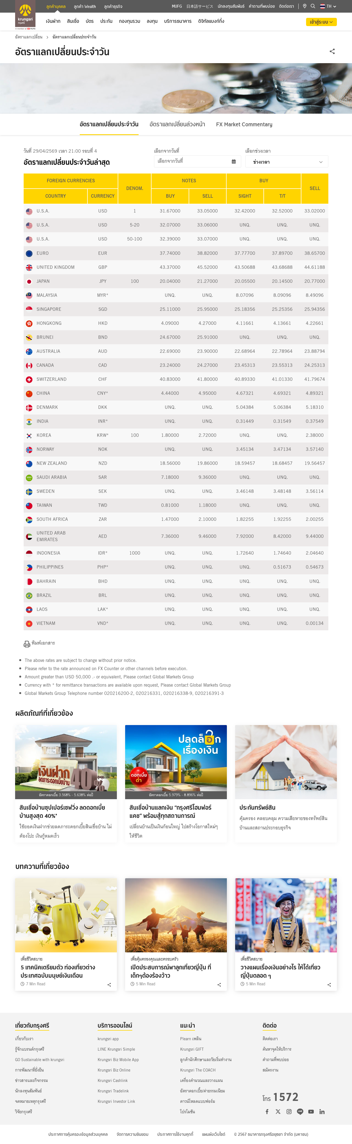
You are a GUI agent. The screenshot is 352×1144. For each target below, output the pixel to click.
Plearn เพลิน (190, 1038)
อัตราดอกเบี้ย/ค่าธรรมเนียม (202, 1091)
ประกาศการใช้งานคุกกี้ (175, 1134)
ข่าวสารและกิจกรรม (31, 1080)
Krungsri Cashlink (113, 1080)
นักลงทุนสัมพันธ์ (231, 6)
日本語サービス (199, 6)
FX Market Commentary (244, 124)
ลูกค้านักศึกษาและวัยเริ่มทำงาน (206, 1059)
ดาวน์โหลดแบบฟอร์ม (197, 1101)
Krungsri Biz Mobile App (118, 1059)
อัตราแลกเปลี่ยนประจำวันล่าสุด (67, 162)
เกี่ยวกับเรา (24, 1038)
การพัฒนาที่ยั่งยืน (29, 1070)
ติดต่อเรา (286, 6)
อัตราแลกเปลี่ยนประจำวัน (109, 124)
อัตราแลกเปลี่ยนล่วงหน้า (177, 124)
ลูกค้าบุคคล (56, 7)
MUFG (177, 6)
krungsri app (108, 1038)
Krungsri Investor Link (116, 1101)
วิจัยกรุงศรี (23, 1111)
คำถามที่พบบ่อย (262, 6)
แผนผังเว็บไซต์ (213, 1134)
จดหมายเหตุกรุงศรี (30, 1101)
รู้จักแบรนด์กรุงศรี (29, 1049)
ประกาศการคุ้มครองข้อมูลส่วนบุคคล (78, 1134)
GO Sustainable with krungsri (39, 1059)
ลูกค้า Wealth (85, 7)
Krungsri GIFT (192, 1049)
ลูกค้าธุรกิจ (113, 7)
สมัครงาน (270, 1070)
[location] (307, 6)
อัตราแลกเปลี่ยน (29, 37)
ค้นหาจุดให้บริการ (277, 1049)
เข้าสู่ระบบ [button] (319, 22)
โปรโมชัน (187, 1111)
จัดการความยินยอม (132, 1134)
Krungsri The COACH (198, 1070)
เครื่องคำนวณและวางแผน (201, 1080)
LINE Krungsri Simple (116, 1049)
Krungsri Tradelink (113, 1091)
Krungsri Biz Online (114, 1070)
